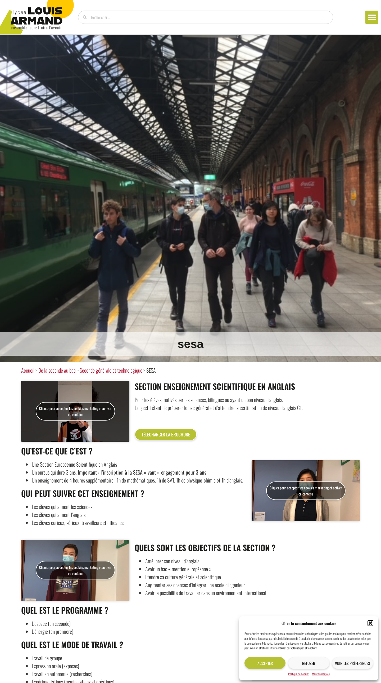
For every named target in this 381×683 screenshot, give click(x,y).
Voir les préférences (352, 663)
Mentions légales (321, 674)
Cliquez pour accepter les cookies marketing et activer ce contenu (75, 411)
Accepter (265, 663)
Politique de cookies (298, 674)
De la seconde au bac (57, 370)
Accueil (27, 370)
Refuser (308, 663)
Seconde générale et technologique (111, 370)
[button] (370, 623)
